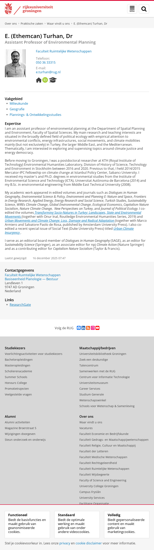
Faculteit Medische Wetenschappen (103, 457)
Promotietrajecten (17, 388)
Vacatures (86, 428)
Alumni (10, 417)
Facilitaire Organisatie (94, 503)
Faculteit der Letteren (93, 451)
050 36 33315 (46, 62)
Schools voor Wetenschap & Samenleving (107, 406)
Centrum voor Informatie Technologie (104, 377)
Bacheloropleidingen (19, 359)
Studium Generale (91, 394)
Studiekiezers (15, 348)
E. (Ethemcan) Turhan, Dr (90, 23)
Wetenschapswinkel (92, 400)
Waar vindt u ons (58, 23)
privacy (64, 543)
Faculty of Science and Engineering (102, 480)
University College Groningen (99, 486)
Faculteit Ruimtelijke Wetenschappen (64, 51)
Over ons (11, 23)
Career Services (89, 388)
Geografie (17, 109)
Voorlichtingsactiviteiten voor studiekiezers (33, 354)
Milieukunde (19, 103)
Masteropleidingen (17, 365)
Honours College (16, 383)
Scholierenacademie (18, 371)
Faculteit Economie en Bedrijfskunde (104, 434)
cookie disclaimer (89, 543)
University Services (92, 498)
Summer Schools (16, 377)
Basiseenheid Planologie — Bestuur (31, 279)
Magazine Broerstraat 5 (20, 428)
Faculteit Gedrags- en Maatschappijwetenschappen (114, 440)
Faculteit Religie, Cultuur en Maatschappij (107, 445)
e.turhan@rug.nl (48, 72)
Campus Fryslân (90, 492)
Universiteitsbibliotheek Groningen (102, 354)
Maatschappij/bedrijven (97, 348)
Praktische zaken (32, 23)
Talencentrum (88, 365)
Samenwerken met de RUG (97, 371)
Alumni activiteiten (17, 422)
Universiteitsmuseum (93, 383)
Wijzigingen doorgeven (20, 434)
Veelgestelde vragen (18, 394)
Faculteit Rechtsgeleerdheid (98, 463)
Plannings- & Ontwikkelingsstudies (35, 114)
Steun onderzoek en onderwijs (25, 440)
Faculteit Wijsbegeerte (94, 474)
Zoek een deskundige (93, 359)
